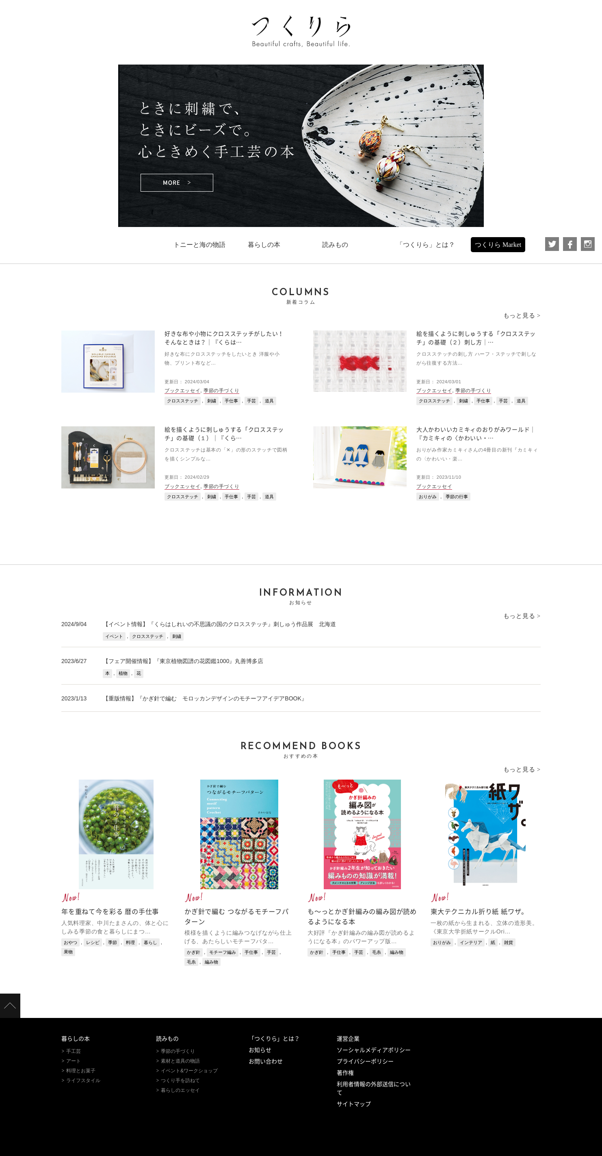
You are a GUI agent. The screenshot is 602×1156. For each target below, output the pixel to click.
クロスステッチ (182, 400)
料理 (130, 942)
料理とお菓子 (80, 1071)
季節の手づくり (221, 390)
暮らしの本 (75, 1038)
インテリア (471, 942)
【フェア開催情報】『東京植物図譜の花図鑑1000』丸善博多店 (183, 661)
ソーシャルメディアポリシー (374, 1050)
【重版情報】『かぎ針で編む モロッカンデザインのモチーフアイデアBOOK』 (205, 698)
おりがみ (428, 496)
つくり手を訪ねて (180, 1080)
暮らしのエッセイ (180, 1090)
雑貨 (508, 942)
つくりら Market (498, 244)
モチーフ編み (222, 952)
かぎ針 (193, 952)
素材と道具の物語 (180, 1061)
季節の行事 (457, 496)
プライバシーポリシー (365, 1061)
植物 (123, 673)
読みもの (167, 1038)
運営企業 (348, 1038)
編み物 (211, 961)
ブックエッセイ (182, 390)
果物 (68, 951)
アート (73, 1061)
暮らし (150, 942)
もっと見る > (522, 315)
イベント (114, 636)
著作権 (345, 1073)
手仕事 (231, 400)
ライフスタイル (83, 1080)
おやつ (70, 942)
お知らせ (260, 1050)
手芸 (251, 400)
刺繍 (211, 400)
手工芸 (73, 1051)
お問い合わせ (266, 1061)
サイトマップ (354, 1104)
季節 (112, 942)
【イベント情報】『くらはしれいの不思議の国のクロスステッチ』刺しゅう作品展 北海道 (219, 624)
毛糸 (191, 961)
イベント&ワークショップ (189, 1071)
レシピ (93, 942)
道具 (269, 400)
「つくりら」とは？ (274, 1038)
